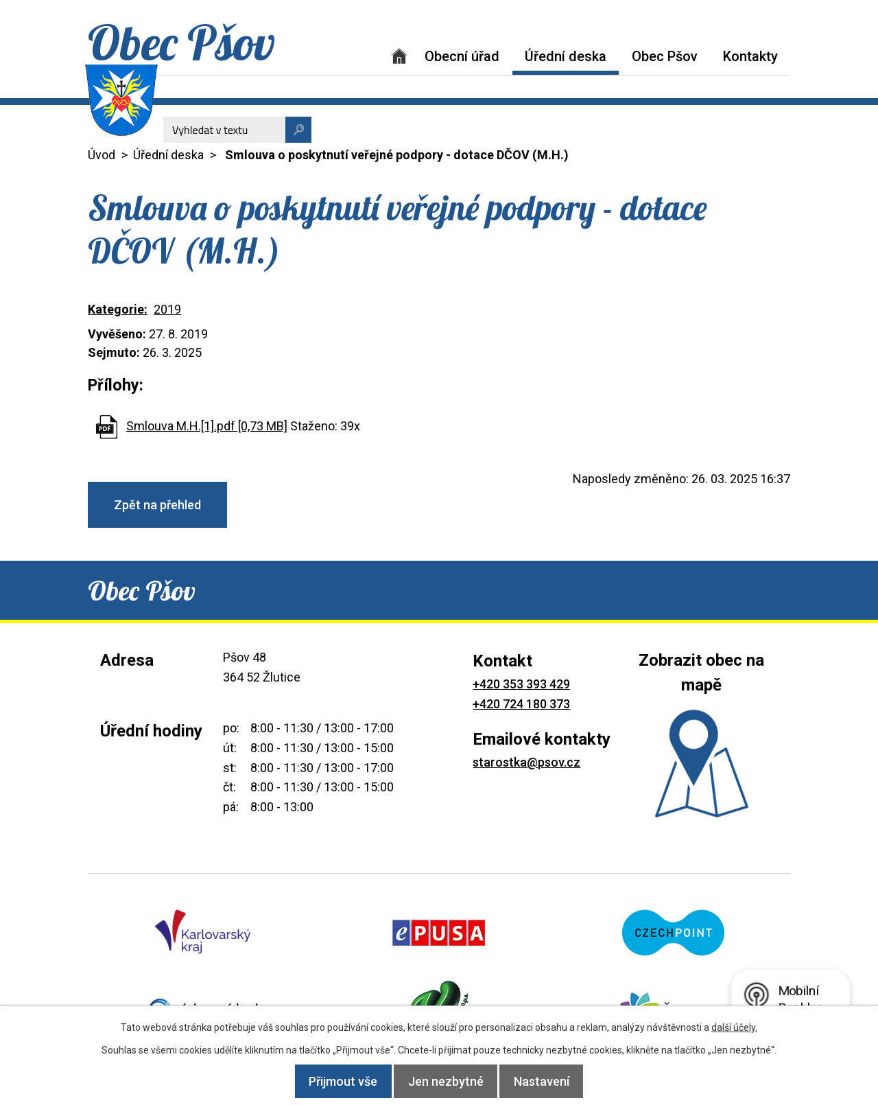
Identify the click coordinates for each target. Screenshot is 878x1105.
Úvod (399, 56)
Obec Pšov (665, 56)
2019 (167, 309)
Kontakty (750, 56)
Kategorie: (117, 309)
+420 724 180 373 (521, 704)
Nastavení (553, 1081)
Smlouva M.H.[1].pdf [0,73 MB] (206, 426)
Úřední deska (565, 56)
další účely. (734, 1027)
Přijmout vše (332, 1081)
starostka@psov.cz (526, 762)
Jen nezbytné (446, 1081)
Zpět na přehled (157, 505)
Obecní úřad (462, 56)
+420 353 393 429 (521, 684)
